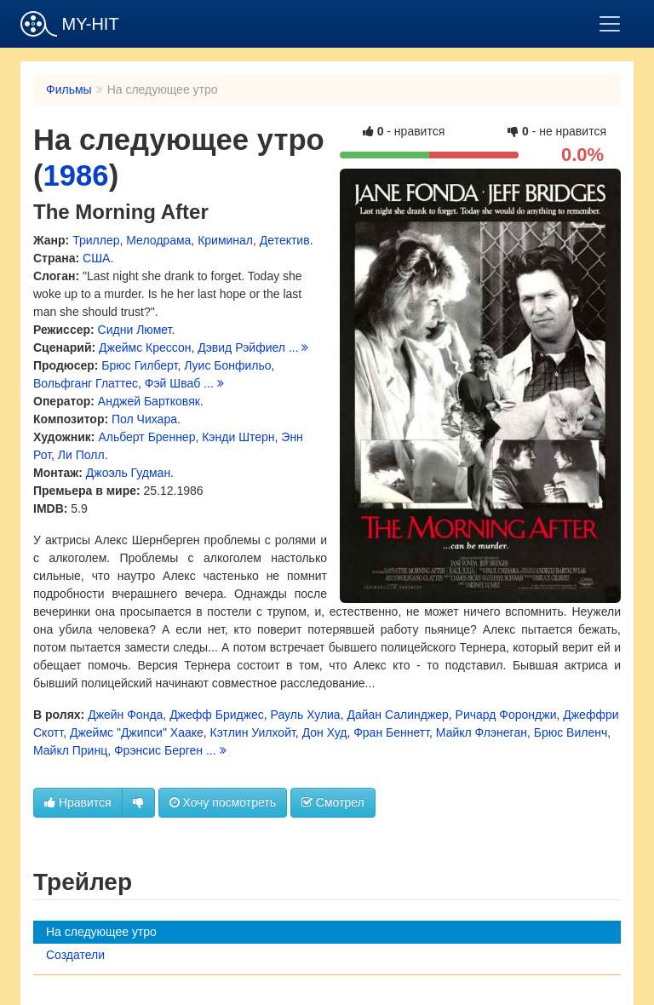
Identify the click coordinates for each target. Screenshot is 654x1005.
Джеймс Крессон (145, 347)
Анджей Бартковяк (149, 401)
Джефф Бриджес (216, 714)
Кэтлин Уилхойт (252, 732)
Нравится (78, 802)
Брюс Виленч (571, 732)
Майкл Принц (70, 750)
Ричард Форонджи (506, 714)
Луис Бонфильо (227, 365)
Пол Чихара (144, 419)
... (299, 347)
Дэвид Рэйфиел (241, 347)
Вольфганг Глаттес (85, 383)
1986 (76, 175)
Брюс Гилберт (139, 365)
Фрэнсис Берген (158, 750)
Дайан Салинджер (397, 714)
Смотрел (332, 802)
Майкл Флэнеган (481, 732)
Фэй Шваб (172, 383)
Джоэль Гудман (128, 473)
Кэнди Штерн (238, 437)
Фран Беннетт (391, 732)
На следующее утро (101, 932)
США (96, 258)
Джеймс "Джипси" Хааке (137, 732)
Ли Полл (81, 455)
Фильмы (69, 89)
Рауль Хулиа (306, 714)
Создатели (75, 955)
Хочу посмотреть (222, 802)
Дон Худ (324, 732)
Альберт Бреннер (146, 437)
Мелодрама (158, 240)
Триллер (95, 240)
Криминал (225, 240)
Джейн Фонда (125, 714)
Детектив (285, 240)
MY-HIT (69, 24)
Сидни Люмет (135, 329)
